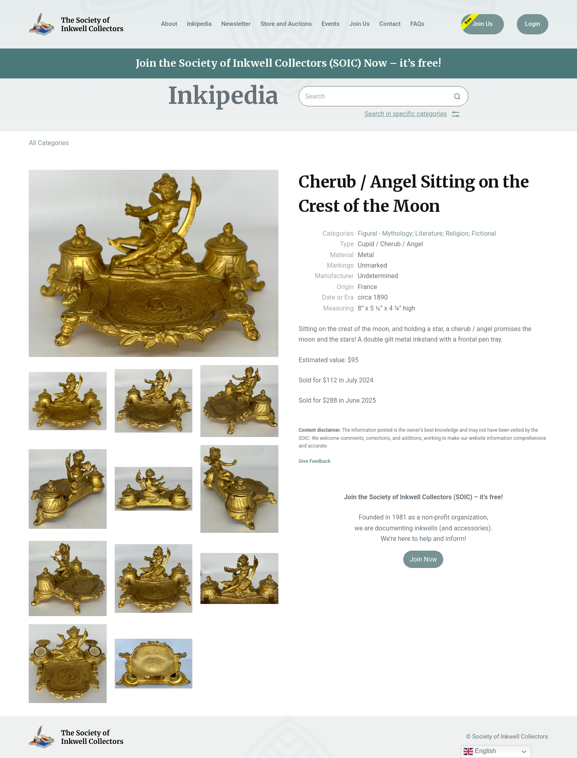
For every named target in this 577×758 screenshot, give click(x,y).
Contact (390, 23)
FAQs (417, 23)
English (479, 751)
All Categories (49, 143)
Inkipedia (199, 23)
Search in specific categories (411, 114)
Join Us (360, 23)
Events (331, 23)
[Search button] (457, 96)
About (169, 23)
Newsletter (236, 23)
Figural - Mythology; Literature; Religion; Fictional (427, 233)
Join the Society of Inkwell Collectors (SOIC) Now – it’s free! (288, 63)
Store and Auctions (286, 23)
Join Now (423, 559)
